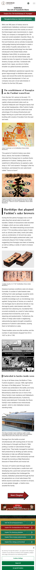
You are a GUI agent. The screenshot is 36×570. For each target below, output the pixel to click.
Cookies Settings (18, 559)
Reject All (18, 564)
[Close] (34, 549)
